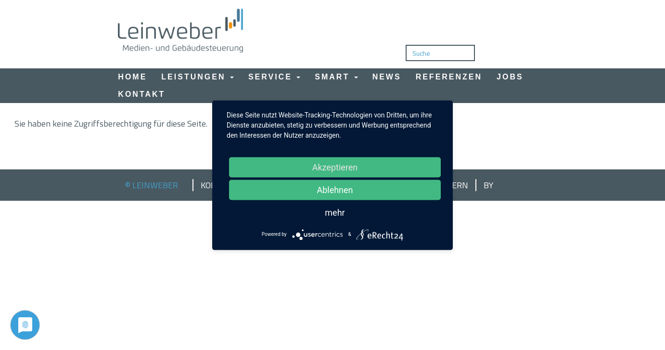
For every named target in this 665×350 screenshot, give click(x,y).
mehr (335, 212)
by (488, 185)
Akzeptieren (335, 167)
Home (132, 77)
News (386, 77)
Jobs (510, 77)
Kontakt (141, 94)
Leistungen (197, 77)
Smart (336, 77)
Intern (453, 185)
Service (274, 77)
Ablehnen (335, 189)
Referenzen (449, 77)
